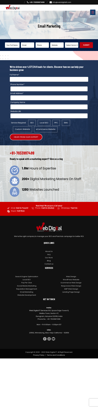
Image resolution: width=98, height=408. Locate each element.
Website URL (15, 111)
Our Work (49, 257)
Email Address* (17, 93)
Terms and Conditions (56, 355)
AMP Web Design (71, 289)
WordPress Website (71, 279)
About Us (49, 251)
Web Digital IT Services (38, 310)
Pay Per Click (26, 282)
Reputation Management (26, 289)
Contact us (48, 264)
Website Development (26, 295)
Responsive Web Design (71, 286)
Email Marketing (26, 292)
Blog (49, 260)
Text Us (74, 208)
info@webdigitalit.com (60, 2)
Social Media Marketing (26, 286)
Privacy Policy (38, 355)
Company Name (17, 102)
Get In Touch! (22, 208)
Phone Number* (17, 84)
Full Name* (14, 74)
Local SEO (27, 279)
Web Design (71, 276)
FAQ (49, 254)
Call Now (21, 211)
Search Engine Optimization (26, 276)
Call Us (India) (47, 208)
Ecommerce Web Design (71, 282)
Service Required (18, 122)
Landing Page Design (71, 292)
